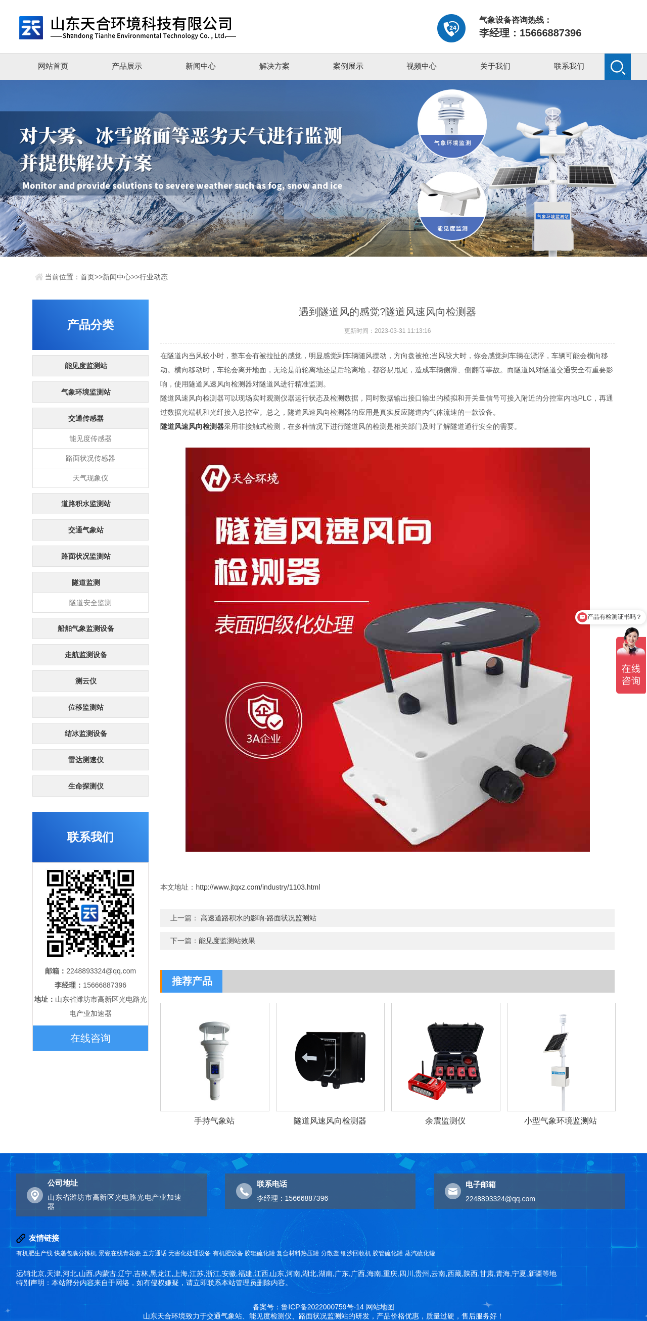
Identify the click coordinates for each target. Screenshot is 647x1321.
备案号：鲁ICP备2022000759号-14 (308, 1307)
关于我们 (495, 66)
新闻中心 (201, 66)
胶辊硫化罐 (260, 1253)
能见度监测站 (86, 366)
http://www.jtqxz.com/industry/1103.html (258, 887)
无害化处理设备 (189, 1253)
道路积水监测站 (86, 504)
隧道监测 (86, 582)
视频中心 (421, 66)
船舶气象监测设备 (86, 628)
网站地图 (380, 1307)
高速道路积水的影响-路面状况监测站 (258, 918)
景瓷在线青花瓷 (120, 1253)
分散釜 (330, 1253)
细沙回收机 (356, 1253)
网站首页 (53, 66)
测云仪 (86, 681)
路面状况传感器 (90, 458)
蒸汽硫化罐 (420, 1253)
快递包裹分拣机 (75, 1253)
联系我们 (569, 66)
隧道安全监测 (90, 603)
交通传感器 (86, 418)
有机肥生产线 (34, 1253)
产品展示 (127, 66)
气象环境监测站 (86, 392)
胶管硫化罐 (388, 1253)
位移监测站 (86, 707)
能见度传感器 (90, 438)
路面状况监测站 (86, 556)
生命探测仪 (86, 786)
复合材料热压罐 (297, 1253)
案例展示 (348, 66)
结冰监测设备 (86, 733)
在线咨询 (90, 1038)
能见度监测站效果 (227, 941)
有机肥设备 (228, 1253)
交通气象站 (86, 530)
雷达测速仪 (86, 760)
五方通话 (155, 1253)
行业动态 (154, 277)
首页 (87, 277)
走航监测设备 (86, 655)
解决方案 (274, 66)
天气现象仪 (90, 478)
